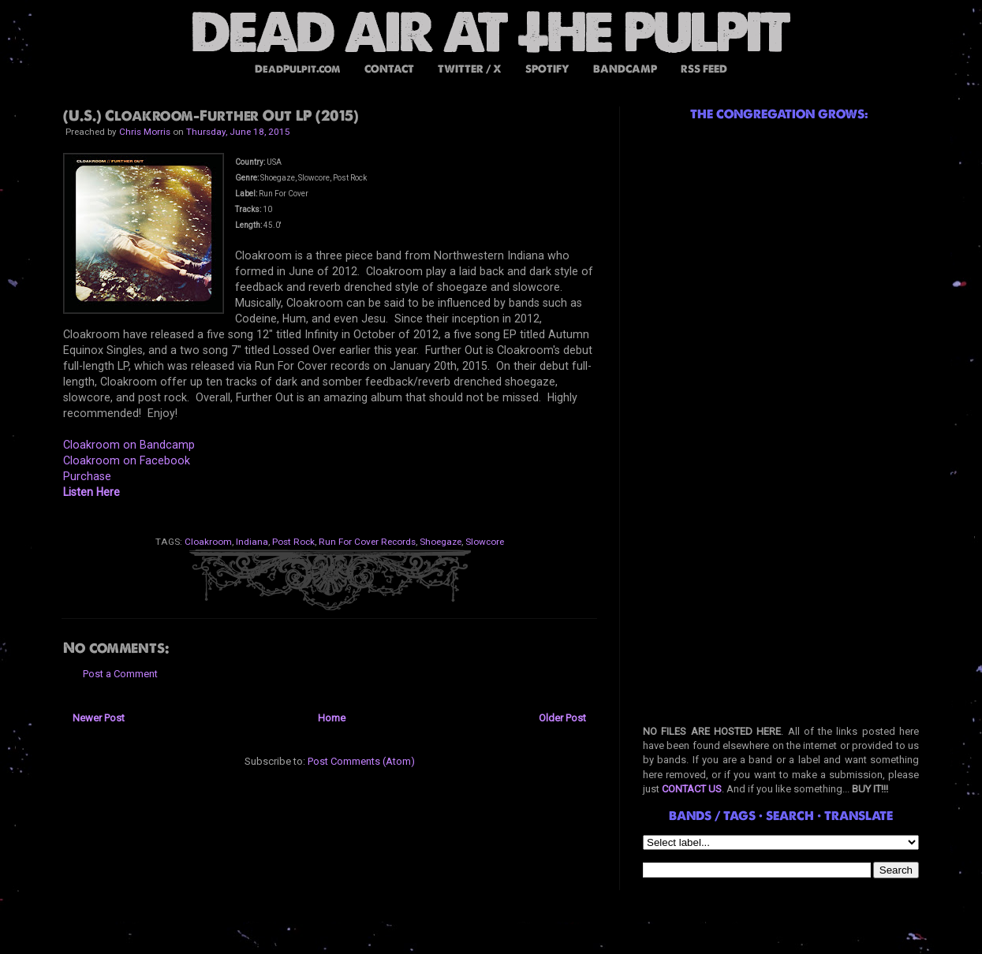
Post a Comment (120, 674)
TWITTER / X (470, 69)
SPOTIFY (547, 69)
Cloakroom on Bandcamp (129, 444)
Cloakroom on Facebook (126, 460)
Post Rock (293, 541)
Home (331, 718)
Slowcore (484, 541)
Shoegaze (440, 541)
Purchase (87, 476)
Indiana (252, 541)
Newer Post (99, 718)
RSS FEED (704, 69)
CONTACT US (692, 789)
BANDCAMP (625, 69)
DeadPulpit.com (298, 69)
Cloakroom (208, 541)
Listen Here (91, 492)
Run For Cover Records (367, 541)
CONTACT (389, 69)
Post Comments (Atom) (361, 761)
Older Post (562, 718)
